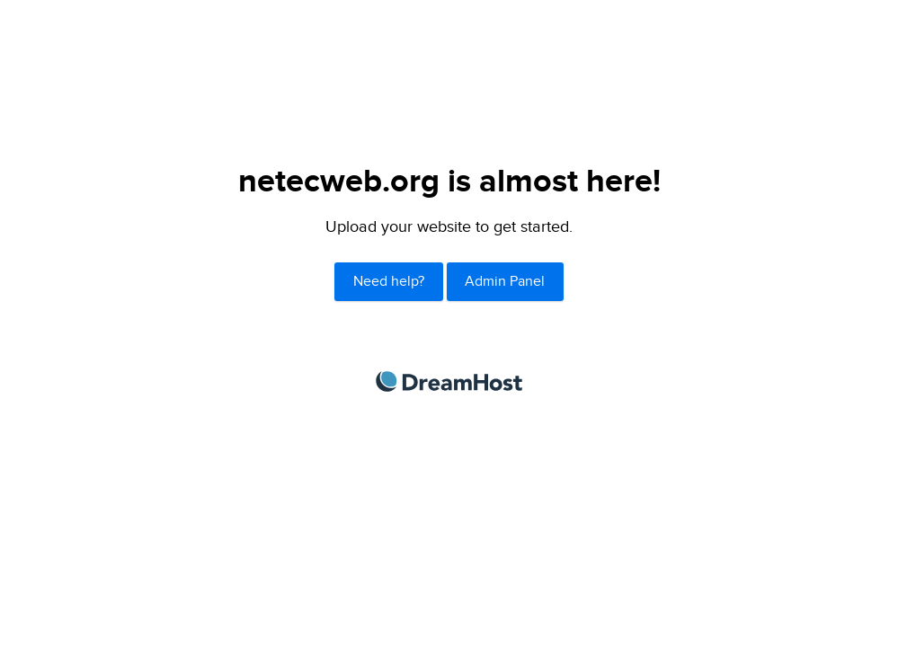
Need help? (388, 281)
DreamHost (449, 381)
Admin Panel (505, 281)
